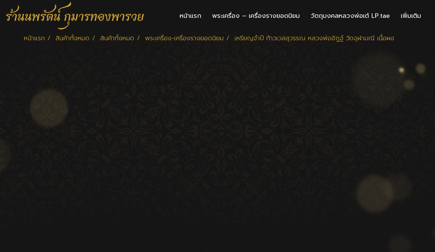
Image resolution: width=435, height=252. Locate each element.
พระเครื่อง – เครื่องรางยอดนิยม (256, 16)
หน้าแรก (190, 16)
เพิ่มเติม (411, 16)
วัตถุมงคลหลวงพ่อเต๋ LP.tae (350, 16)
